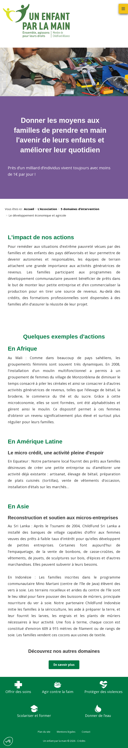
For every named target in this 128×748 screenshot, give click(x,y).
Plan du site (44, 731)
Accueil (29, 209)
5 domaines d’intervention (80, 209)
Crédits (81, 741)
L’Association (47, 209)
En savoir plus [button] (64, 664)
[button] (8, 741)
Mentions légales (66, 731)
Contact (86, 731)
